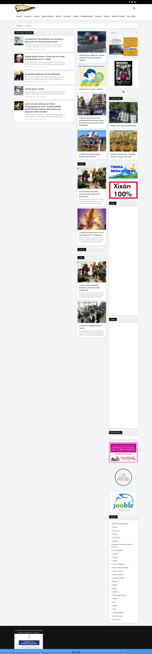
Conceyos (27, 16)
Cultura (75, 16)
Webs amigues (116, 433)
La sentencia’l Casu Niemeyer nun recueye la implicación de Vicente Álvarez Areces (44, 40)
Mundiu (58, 16)
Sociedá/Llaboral (87, 16)
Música (114, 585)
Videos (113, 320)
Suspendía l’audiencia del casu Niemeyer (43, 74)
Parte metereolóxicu (119, 596)
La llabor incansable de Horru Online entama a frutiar (90, 155)
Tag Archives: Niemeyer (24, 33)
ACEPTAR (76, 652)
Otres (81, 257)
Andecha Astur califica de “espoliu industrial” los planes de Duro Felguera (91, 57)
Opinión (107, 16)
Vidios (113, 204)
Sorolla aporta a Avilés (35, 89)
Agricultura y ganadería (120, 524)
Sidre (114, 610)
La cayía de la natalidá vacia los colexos (90, 327)
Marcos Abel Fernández (120, 568)
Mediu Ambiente (48, 16)
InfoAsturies (25, 8)
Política (114, 599)
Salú (113, 603)
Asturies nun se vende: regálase (90, 89)
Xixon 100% (131, 16)
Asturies (37, 16)
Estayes (113, 517)
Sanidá (114, 606)
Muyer (114, 589)
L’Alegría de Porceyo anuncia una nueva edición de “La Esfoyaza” (91, 234)
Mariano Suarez (117, 572)
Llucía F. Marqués (118, 565)
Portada (19, 16)
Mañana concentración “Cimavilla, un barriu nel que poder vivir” (123, 156)
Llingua (114, 558)
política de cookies (121, 650)
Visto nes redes (116, 98)
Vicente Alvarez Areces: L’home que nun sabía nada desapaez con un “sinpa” (42, 58)
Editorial (115, 542)
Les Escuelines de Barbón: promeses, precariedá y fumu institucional (89, 194)
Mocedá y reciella (118, 16)
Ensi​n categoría (117, 551)
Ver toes (82, 249)
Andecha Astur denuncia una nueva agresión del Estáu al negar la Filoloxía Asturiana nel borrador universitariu (91, 121)
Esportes (98, 16)
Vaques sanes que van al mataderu (123, 126)
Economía (67, 16)
